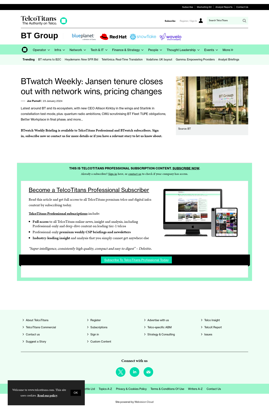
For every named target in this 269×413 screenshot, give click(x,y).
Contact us (33, 334)
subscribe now (35, 135)
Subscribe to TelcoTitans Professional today (136, 260)
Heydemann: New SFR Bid (81, 59)
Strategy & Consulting (161, 334)
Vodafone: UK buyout (159, 59)
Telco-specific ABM (159, 327)
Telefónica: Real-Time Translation (122, 59)
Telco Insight (212, 320)
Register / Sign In (188, 21)
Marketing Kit (204, 7)
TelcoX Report (213, 327)
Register (95, 320)
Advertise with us (158, 320)
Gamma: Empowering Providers (195, 59)
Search (244, 21)
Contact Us (242, 7)
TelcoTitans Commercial (41, 327)
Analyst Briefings (228, 59)
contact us (134, 174)
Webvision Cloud (144, 401)
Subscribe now (185, 168)
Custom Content (100, 341)
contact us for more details (70, 135)
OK (76, 393)
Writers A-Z (195, 389)
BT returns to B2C (49, 59)
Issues (208, 334)
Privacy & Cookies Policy (131, 389)
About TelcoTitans (37, 320)
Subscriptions (98, 327)
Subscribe (187, 7)
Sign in (112, 174)
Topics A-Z (105, 389)
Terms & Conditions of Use (167, 389)
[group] (227, 49)
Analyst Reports (223, 7)
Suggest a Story (36, 341)
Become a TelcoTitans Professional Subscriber (89, 190)
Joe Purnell (33, 100)
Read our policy (47, 395)
